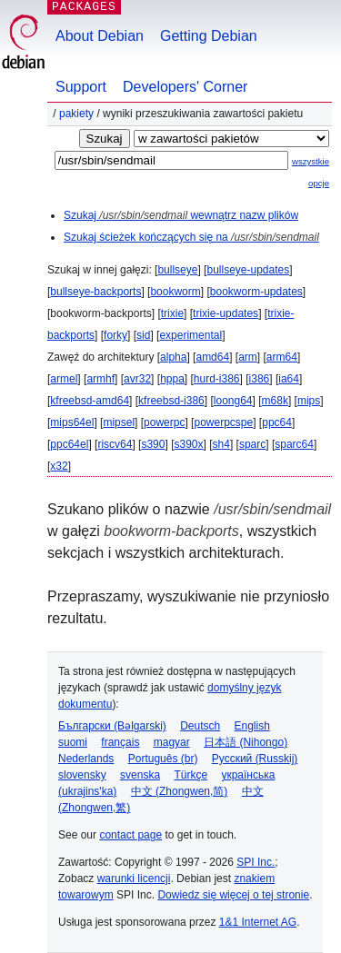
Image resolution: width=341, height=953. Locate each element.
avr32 (137, 378)
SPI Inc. (255, 862)
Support (80, 86)
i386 (259, 378)
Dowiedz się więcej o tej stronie (233, 894)
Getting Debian (208, 36)
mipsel (119, 422)
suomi (72, 742)
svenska (140, 775)
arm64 (281, 357)
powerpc (164, 422)
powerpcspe (223, 422)
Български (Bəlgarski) (112, 726)
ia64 (288, 378)
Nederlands (86, 758)
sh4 (221, 444)
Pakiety (76, 113)
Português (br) (163, 758)
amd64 (212, 357)
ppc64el (69, 444)
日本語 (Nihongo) (245, 742)
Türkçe (190, 775)
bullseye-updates (247, 269)
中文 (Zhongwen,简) (179, 791)
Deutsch (200, 726)
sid (143, 335)
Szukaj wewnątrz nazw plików (181, 215)
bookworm (175, 291)
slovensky (82, 775)
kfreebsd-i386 (171, 400)
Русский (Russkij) (255, 758)
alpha (173, 357)
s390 (153, 444)
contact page (130, 835)
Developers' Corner (185, 86)
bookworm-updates (256, 291)
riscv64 (114, 444)
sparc (252, 444)
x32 (58, 466)
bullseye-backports (95, 291)
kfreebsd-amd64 (89, 400)
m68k (275, 400)
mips (308, 400)
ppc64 (277, 422)
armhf (100, 378)
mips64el (72, 422)
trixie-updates (225, 313)
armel (63, 378)
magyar (172, 742)
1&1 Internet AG (257, 922)
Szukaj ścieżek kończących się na (191, 237)
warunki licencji (134, 878)
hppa (172, 378)
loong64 (233, 400)
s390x (188, 444)
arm (247, 357)
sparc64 (294, 444)
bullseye (177, 269)
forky (115, 335)
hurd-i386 (217, 378)
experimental (190, 335)
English (252, 726)
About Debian (99, 36)
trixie (172, 313)
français (120, 742)
